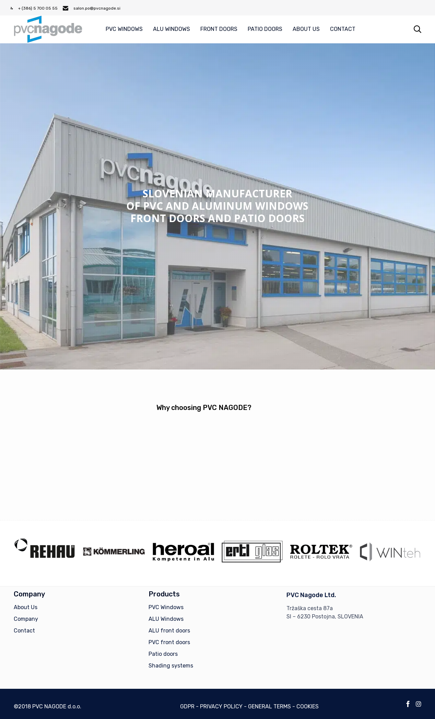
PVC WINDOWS (124, 29)
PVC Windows (166, 607)
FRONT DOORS (218, 29)
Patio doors (163, 654)
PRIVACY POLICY (221, 706)
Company (26, 619)
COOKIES (307, 706)
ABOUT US (306, 29)
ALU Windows (166, 619)
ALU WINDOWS (171, 29)
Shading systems (171, 665)
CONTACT (342, 29)
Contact (24, 630)
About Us (25, 607)
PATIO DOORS (265, 29)
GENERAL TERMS (269, 706)
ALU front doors (169, 630)
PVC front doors (169, 642)
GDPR (187, 706)
